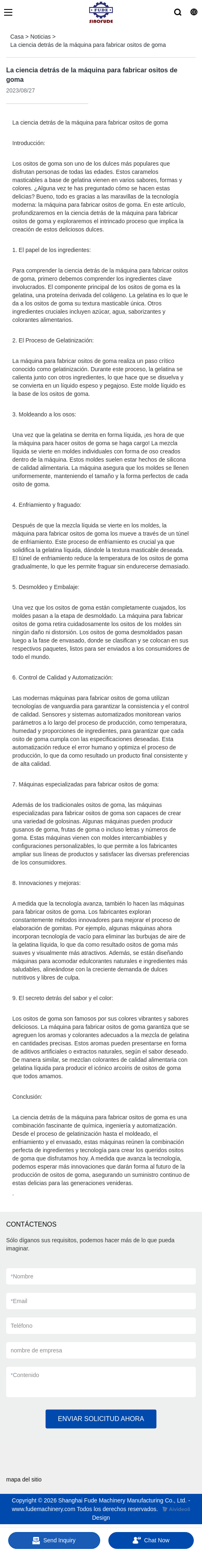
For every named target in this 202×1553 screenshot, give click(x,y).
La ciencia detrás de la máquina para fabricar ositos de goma (88, 45)
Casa (17, 36)
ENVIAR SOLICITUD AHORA (101, 1418)
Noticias (40, 36)
